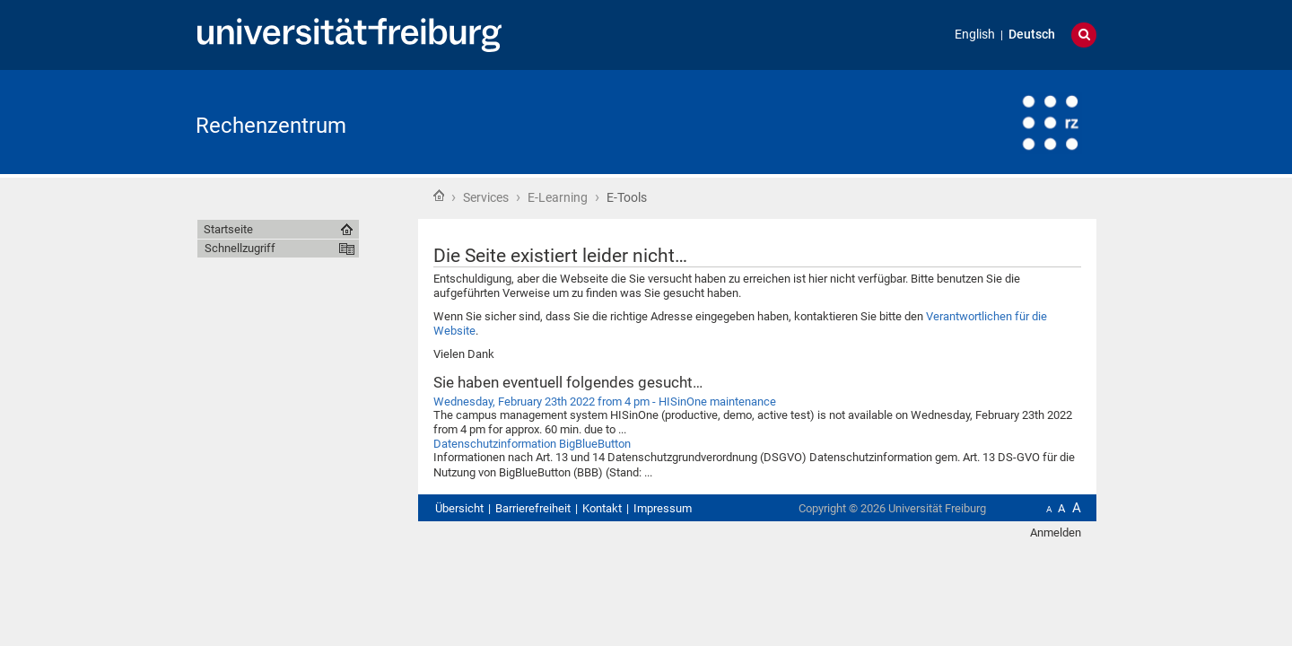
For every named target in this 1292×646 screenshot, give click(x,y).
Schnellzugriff (240, 248)
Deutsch (1031, 34)
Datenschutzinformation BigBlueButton (532, 443)
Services (486, 197)
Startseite (438, 195)
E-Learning (558, 197)
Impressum (662, 508)
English (975, 34)
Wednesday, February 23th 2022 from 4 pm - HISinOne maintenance (604, 401)
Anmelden (1055, 532)
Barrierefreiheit (533, 508)
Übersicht (459, 508)
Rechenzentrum (271, 125)
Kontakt (602, 508)
